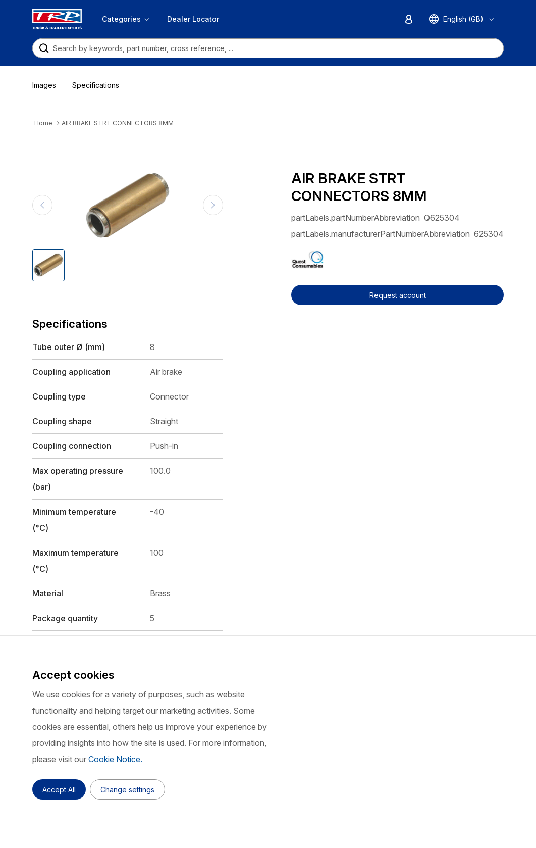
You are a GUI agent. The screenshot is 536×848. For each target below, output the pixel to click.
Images (44, 85)
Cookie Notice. (115, 759)
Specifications (95, 85)
